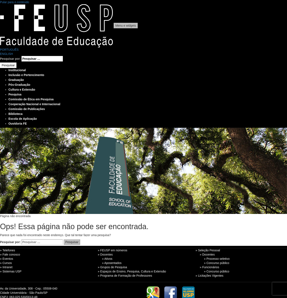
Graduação (16, 80)
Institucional (17, 70)
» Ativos (107, 258)
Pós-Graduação (19, 84)
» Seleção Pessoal (207, 250)
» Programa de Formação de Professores (125, 275)
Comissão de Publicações (26, 109)
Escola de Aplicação (22, 118)
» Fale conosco (10, 254)
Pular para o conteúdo (14, 2)
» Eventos (6, 258)
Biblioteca (15, 114)
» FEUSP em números (112, 250)
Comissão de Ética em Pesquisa (31, 99)
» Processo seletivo (216, 258)
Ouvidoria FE (17, 123)
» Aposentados (112, 263)
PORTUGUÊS (9, 49)
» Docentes (105, 254)
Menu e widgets (125, 25)
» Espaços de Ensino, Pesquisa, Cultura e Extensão (132, 271)
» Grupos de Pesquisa (112, 267)
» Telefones (7, 250)
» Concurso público (216, 263)
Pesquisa (14, 94)
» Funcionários (209, 267)
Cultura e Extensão (21, 89)
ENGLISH (6, 54)
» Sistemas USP (11, 271)
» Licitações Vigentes (209, 275)
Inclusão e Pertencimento (26, 75)
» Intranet (6, 267)
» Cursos (6, 263)
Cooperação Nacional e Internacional (34, 104)
